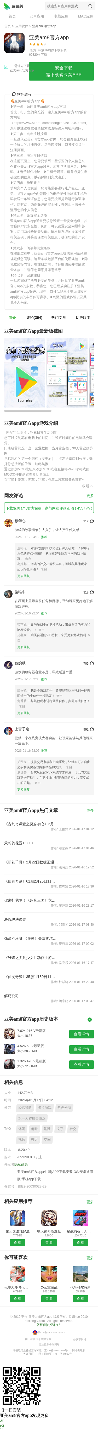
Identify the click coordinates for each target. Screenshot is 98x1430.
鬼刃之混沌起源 (18, 1231)
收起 (88, 485)
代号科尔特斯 (80, 1287)
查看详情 (81, 1034)
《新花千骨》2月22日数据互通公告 (31, 862)
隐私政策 (21, 1164)
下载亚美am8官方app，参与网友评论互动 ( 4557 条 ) (49, 508)
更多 (90, 496)
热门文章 (58, 317)
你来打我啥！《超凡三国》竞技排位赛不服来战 (31, 900)
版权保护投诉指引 (49, 1325)
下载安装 (60, 50)
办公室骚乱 (49, 1287)
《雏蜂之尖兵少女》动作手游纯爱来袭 (31, 958)
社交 (73, 1129)
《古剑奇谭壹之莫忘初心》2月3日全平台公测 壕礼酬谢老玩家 (31, 824)
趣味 (34, 1129)
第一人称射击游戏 (31, 1118)
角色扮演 (64, 1108)
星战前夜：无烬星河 (80, 1231)
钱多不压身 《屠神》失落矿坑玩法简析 (31, 938)
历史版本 (83, 317)
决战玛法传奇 (15, 919)
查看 (17, 1242)
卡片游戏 (44, 1108)
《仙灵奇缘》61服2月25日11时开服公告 (31, 881)
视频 (21, 1139)
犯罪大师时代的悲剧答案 (17, 1287)
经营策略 (25, 1108)
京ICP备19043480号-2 (50, 1332)
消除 (47, 1129)
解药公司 (11, 996)
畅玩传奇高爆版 (49, 1231)
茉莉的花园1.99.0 (18, 843)
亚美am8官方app (13, 6)
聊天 (34, 1139)
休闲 (21, 1129)
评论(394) (34, 317)
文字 (60, 1129)
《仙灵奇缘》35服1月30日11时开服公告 (31, 977)
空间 (47, 1139)
